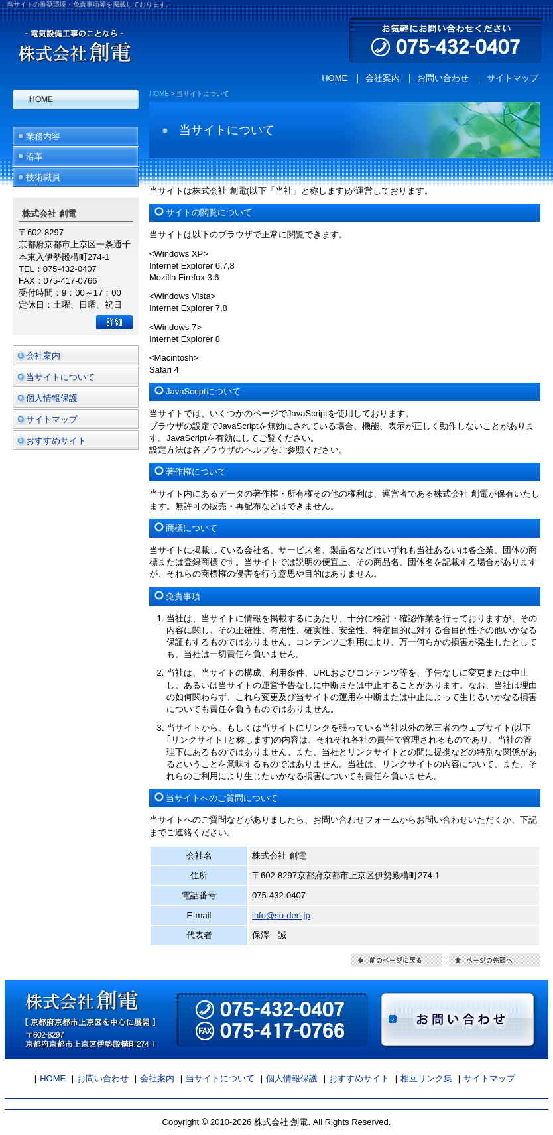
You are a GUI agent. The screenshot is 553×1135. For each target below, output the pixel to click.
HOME (334, 78)
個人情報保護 (52, 398)
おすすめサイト (56, 441)
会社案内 (382, 78)
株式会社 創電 (71, 39)
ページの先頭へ (494, 960)
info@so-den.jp (281, 915)
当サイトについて (60, 377)
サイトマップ (512, 78)
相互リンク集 (426, 1078)
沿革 (34, 157)
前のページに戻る (396, 960)
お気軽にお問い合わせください (448, 39)
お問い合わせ (443, 78)
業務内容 (43, 136)
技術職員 (43, 177)
